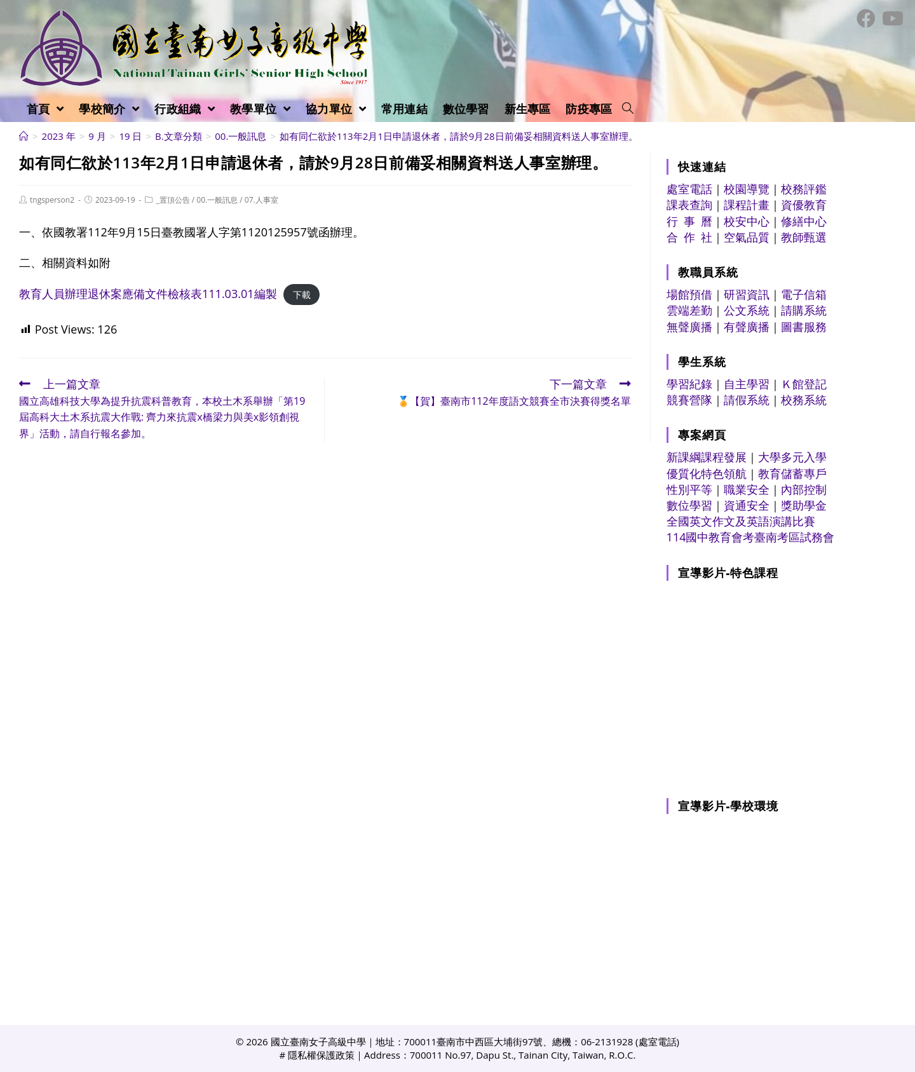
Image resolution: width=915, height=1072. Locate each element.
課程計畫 (746, 204)
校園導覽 (746, 188)
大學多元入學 (792, 457)
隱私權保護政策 (321, 1054)
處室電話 (689, 188)
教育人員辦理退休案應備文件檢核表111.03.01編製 (148, 293)
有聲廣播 (746, 326)
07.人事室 (261, 199)
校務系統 (804, 399)
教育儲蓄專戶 (792, 473)
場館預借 (689, 294)
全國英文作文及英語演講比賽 (741, 521)
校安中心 (746, 221)
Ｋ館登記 (804, 383)
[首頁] (24, 136)
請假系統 (746, 399)
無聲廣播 (689, 326)
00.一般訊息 (217, 199)
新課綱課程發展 (707, 457)
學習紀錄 (689, 383)
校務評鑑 (804, 188)
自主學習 (746, 383)
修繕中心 (804, 221)
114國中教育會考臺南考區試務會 (751, 537)
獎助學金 (804, 505)
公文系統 (746, 310)
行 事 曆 (690, 221)
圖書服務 (804, 326)
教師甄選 (804, 237)
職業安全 (746, 489)
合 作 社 (690, 237)
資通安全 (746, 505)
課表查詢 (689, 204)
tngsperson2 (52, 199)
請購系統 (804, 310)
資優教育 (804, 204)
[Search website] (628, 108)
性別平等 (689, 489)
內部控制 (804, 489)
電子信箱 (804, 294)
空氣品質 (746, 237)
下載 (302, 294)
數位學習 (689, 505)
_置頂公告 (172, 199)
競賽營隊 (689, 399)
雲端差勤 (689, 310)
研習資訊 (746, 294)
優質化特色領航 (707, 473)
